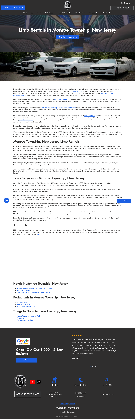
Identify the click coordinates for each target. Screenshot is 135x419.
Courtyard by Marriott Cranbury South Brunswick (34, 292)
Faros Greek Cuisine (26, 120)
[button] (13, 65)
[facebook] (124, 3)
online (39, 234)
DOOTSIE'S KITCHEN (24, 304)
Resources (64, 404)
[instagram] (122, 3)
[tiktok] (130, 3)
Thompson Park (76, 91)
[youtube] (127, 3)
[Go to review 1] (91, 366)
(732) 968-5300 (80, 393)
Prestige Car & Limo (67, 412)
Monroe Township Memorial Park (28, 316)
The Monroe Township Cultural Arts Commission (58, 108)
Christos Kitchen (22, 302)
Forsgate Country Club (62, 99)
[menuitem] (25, 13)
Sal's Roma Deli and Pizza (26, 306)
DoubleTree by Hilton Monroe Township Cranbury (34, 288)
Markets (72, 404)
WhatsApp (80, 396)
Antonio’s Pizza (89, 116)
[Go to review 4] (95, 366)
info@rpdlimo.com (107, 394)
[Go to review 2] (92, 366)
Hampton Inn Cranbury (25, 290)
